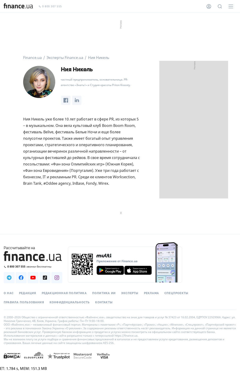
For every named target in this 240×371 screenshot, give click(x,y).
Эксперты (129, 293)
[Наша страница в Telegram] (9, 277)
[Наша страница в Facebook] (21, 277)
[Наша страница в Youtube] (33, 277)
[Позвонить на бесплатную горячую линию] (33, 266)
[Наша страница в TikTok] (44, 277)
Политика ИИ (104, 293)
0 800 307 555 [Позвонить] (50, 6)
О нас (9, 293)
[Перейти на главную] (18, 6)
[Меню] (230, 6)
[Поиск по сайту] (219, 6)
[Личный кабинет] (208, 6)
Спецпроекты (176, 293)
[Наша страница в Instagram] (56, 277)
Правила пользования (24, 302)
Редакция (27, 293)
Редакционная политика (64, 293)
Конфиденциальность (70, 302)
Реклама (151, 293)
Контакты (104, 302)
